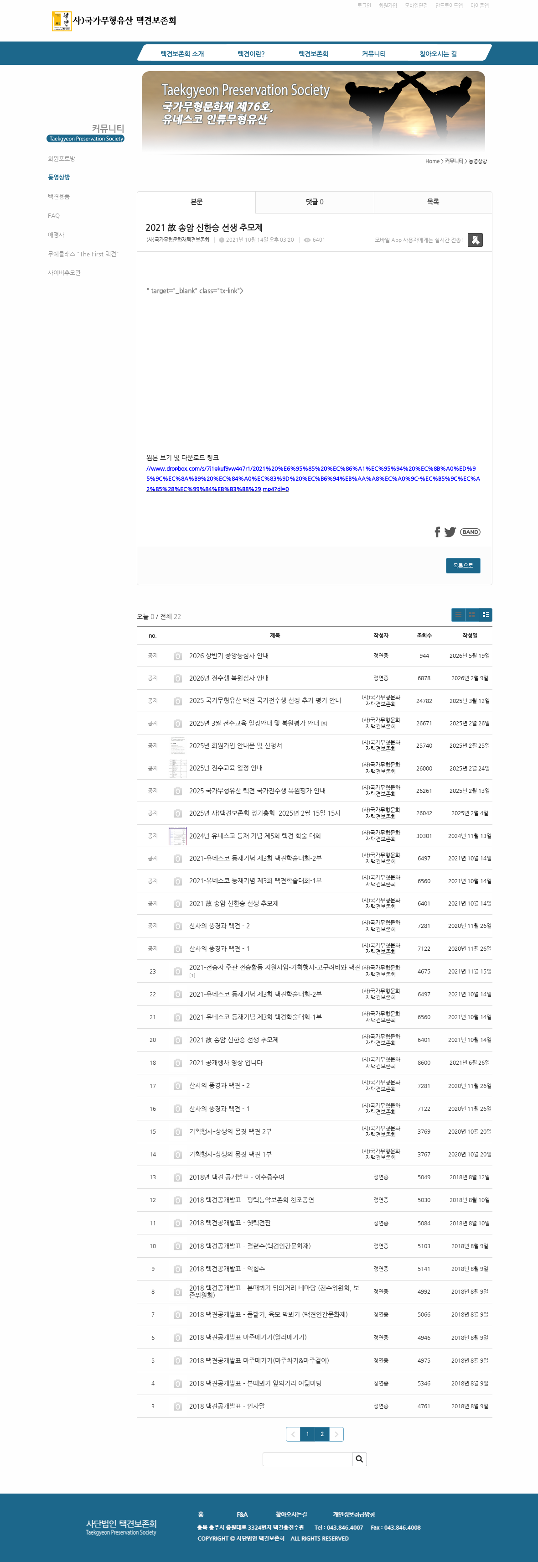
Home (432, 161)
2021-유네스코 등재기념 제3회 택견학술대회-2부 (255, 858)
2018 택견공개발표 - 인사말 (227, 1406)
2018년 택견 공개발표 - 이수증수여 (237, 1177)
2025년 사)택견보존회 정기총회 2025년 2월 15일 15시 (265, 813)
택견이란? (251, 53)
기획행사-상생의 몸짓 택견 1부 (230, 1154)
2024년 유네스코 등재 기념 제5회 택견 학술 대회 (255, 835)
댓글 (314, 201)
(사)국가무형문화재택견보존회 (177, 240)
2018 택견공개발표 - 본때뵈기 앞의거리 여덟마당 (255, 1383)
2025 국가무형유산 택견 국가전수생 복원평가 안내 (257, 790)
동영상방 (59, 177)
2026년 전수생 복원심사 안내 (229, 678)
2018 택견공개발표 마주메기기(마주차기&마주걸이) (259, 1360)
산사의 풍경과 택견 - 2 (219, 925)
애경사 (56, 234)
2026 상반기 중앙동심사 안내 (229, 655)
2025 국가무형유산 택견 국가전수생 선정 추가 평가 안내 (265, 700)
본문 (196, 201)
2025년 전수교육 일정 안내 (226, 767)
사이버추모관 (64, 272)
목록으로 (463, 565)
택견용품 (59, 196)
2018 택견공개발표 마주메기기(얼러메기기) (248, 1337)
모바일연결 (416, 6)
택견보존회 (313, 53)
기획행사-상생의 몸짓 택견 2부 (230, 1131)
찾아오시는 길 (438, 53)
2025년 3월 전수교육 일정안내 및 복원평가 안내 (254, 723)
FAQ (54, 215)
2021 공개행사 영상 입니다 (226, 1062)
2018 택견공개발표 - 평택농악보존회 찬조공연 (251, 1199)
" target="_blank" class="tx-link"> (314, 365)
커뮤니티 (374, 53)
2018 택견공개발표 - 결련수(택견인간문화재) (250, 1246)
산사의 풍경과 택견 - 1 (219, 948)
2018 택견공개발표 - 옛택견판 (230, 1222)
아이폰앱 (480, 6)
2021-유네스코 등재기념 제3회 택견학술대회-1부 (255, 880)
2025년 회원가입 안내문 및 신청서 (235, 745)
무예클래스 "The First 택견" (83, 253)
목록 (433, 201)
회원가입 (388, 6)
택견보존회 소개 (182, 53)
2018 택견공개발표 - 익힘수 (227, 1268)
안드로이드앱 (449, 6)
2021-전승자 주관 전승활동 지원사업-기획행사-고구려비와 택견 (274, 967)
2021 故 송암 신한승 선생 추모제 (234, 903)
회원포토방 (61, 158)
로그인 (364, 6)
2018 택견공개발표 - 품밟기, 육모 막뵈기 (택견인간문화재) (268, 1314)
